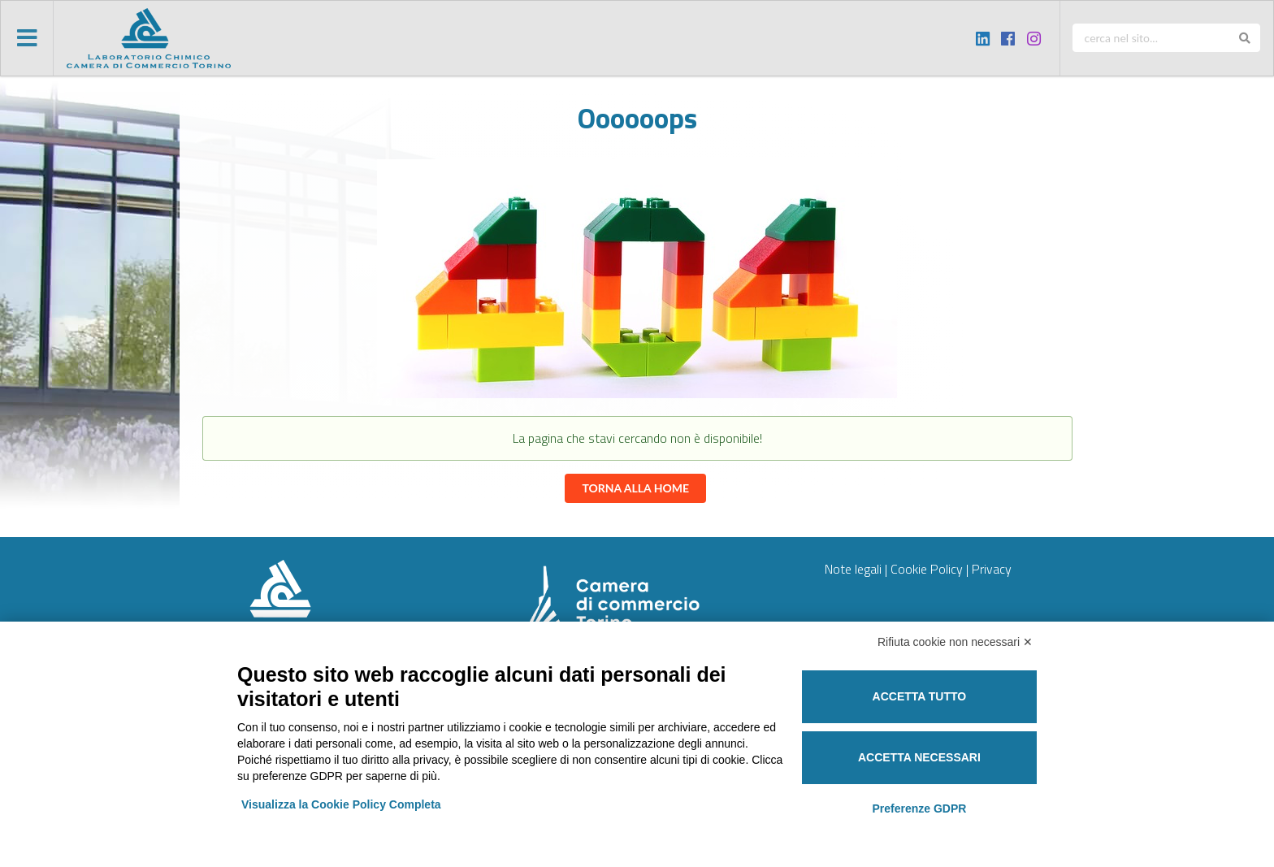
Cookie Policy (926, 569)
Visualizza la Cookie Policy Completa (341, 804)
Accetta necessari (919, 757)
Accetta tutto (920, 696)
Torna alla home (635, 488)
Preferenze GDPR (919, 808)
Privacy (992, 569)
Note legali (853, 569)
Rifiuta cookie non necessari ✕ (955, 641)
